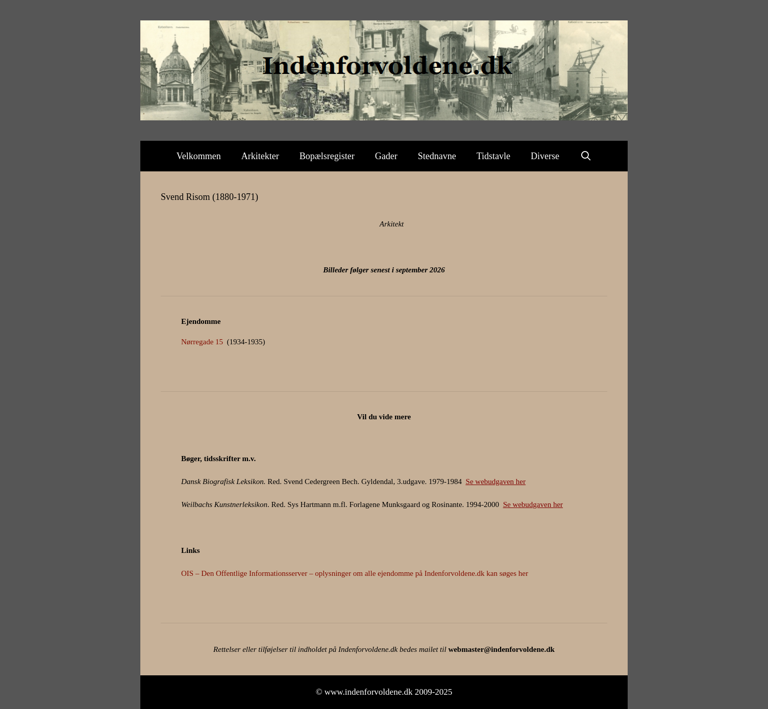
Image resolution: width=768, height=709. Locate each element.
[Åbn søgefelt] (585, 156)
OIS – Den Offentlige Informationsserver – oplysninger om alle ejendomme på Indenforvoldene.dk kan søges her (354, 573)
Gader (386, 156)
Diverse (545, 156)
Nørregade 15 (202, 342)
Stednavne (437, 156)
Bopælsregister (327, 156)
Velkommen (199, 156)
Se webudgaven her (496, 481)
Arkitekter (260, 156)
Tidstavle (493, 156)
